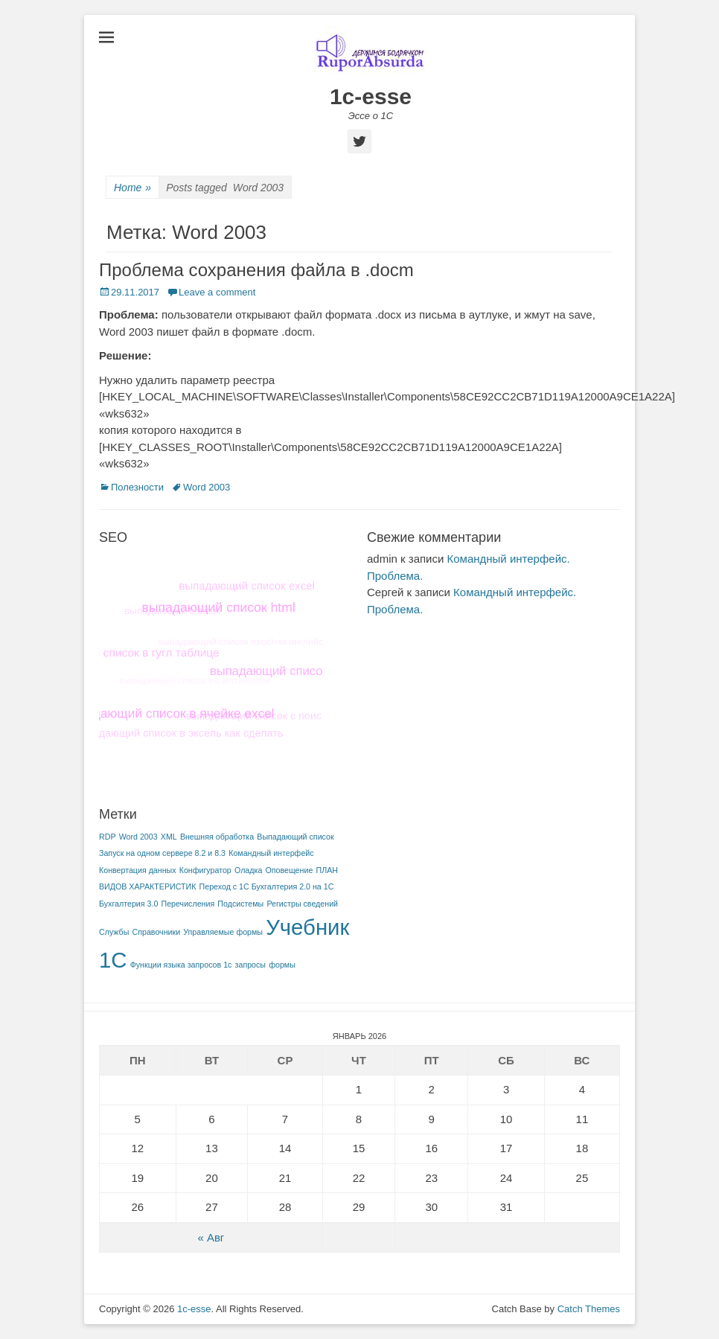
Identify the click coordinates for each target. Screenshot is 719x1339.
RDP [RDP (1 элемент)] (107, 836)
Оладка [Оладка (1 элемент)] (248, 870)
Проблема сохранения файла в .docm (256, 270)
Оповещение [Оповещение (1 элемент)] (289, 870)
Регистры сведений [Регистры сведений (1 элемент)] (302, 903)
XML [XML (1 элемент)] (169, 836)
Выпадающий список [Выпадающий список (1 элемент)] (295, 836)
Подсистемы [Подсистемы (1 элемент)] (240, 903)
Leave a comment (217, 292)
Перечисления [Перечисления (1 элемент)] (188, 903)
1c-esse (371, 96)
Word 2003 (206, 487)
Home (132, 188)
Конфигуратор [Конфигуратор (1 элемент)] (205, 870)
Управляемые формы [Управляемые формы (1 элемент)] (223, 931)
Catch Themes (588, 1308)
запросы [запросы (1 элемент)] (250, 964)
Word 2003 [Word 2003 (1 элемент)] (138, 836)
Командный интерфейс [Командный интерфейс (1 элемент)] (271, 853)
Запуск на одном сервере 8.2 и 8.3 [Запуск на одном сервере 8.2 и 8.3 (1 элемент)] (162, 853)
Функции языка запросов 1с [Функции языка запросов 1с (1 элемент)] (181, 964)
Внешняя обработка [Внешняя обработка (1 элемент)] (217, 836)
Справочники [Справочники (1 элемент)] (156, 931)
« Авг (210, 1237)
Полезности (137, 487)
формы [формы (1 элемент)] (282, 964)
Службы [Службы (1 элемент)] (114, 931)
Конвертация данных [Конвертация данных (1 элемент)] (137, 870)
